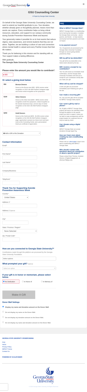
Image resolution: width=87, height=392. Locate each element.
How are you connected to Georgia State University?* (28, 249)
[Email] (19, 149)
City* (4, 219)
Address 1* (6, 202)
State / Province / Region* (11, 227)
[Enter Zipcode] (11, 239)
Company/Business (9, 171)
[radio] (10, 281)
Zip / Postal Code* (8, 236)
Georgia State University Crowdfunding (18, 338)
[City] (15, 223)
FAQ (3, 342)
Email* (4, 145)
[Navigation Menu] (83, 4)
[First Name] (19, 157)
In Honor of (27, 282)
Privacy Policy (6, 347)
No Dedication (9, 282)
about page (72, 141)
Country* (5, 194)
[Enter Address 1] (19, 206)
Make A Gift (19, 294)
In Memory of (46, 282)
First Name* (6, 154)
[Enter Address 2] (19, 214)
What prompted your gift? (14, 264)
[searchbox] (29, 258)
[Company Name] (19, 174)
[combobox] (21, 133)
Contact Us (6, 351)
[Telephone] (11, 183)
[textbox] (21, 133)
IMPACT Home (7, 349)
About (4, 344)
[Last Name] (19, 166)
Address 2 (6, 210)
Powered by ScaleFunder (12, 357)
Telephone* (6, 179)
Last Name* (6, 162)
